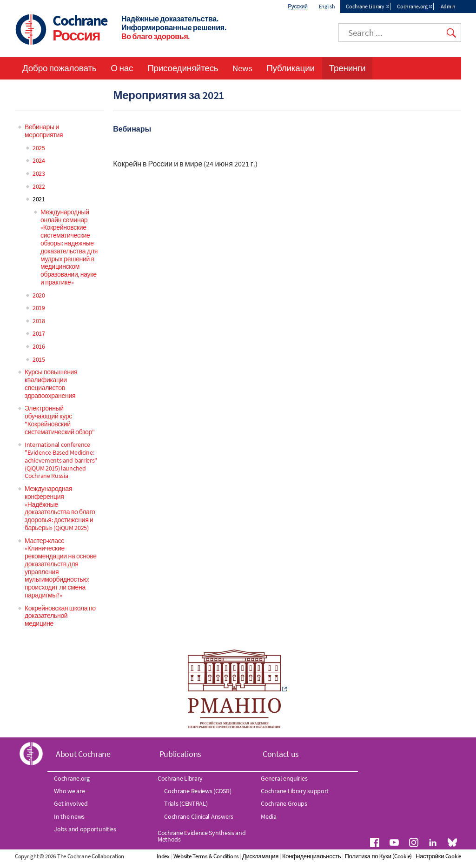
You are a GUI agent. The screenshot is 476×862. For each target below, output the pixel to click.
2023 (39, 173)
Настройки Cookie (438, 856)
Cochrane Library (365, 6)
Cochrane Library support (295, 791)
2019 (39, 308)
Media (269, 816)
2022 (39, 186)
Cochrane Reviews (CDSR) (197, 791)
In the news (69, 816)
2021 (39, 199)
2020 (39, 295)
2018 (39, 321)
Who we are (69, 791)
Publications (180, 754)
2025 (39, 148)
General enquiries (284, 778)
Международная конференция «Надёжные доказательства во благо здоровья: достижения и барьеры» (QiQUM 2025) (60, 508)
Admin (448, 6)
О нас (122, 67)
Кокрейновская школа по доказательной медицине (60, 616)
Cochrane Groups (284, 803)
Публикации (290, 67)
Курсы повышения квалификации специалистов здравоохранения (51, 383)
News (242, 67)
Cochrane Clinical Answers (198, 816)
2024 (39, 160)
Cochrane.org (412, 6)
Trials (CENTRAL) (185, 803)
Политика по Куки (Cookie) (378, 856)
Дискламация (260, 856)
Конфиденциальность (311, 856)
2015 (39, 359)
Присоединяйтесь (182, 67)
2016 (39, 346)
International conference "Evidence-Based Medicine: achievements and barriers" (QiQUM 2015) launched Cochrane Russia (61, 460)
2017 (39, 333)
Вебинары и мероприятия (44, 131)
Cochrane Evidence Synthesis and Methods (202, 836)
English (327, 6)
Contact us (281, 754)
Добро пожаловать (59, 67)
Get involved (70, 803)
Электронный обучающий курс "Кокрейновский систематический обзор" (60, 420)
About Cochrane (83, 754)
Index (163, 856)
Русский (297, 6)
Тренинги (347, 67)
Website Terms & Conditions (205, 856)
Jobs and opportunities (85, 829)
